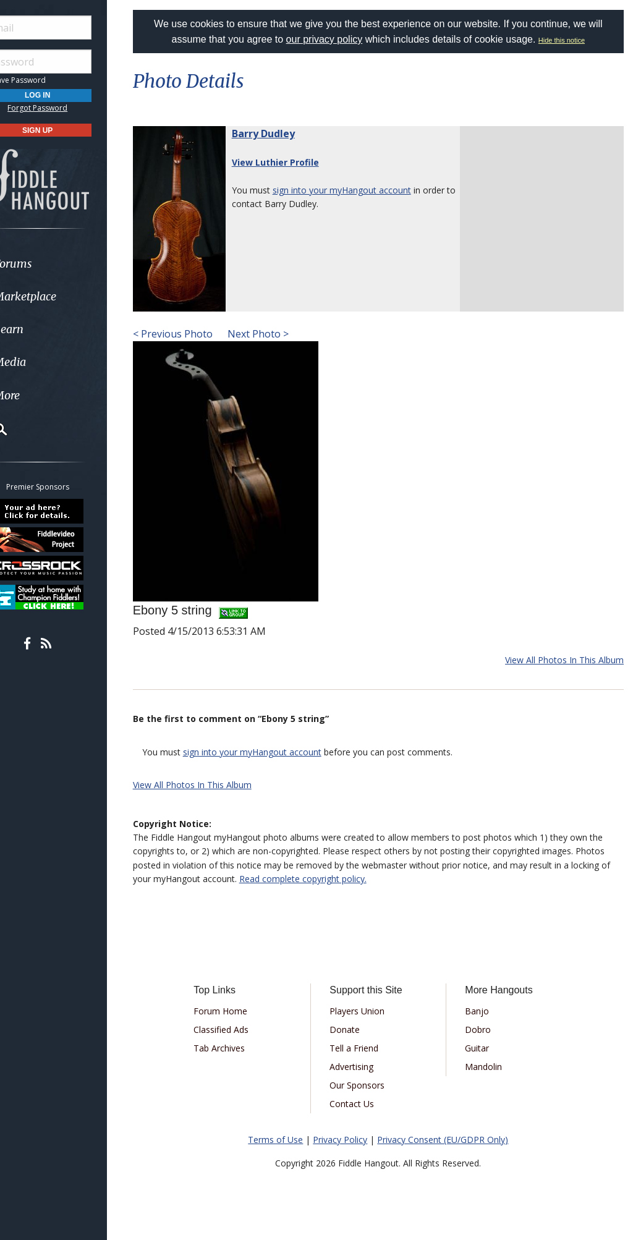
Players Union (367, 1011)
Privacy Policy (348, 1139)
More (39, 395)
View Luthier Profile (290, 162)
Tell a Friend (364, 1048)
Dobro (483, 1029)
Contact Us (362, 1104)
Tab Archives (234, 1048)
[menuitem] (69, 263)
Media (42, 362)
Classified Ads (235, 1029)
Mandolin (489, 1066)
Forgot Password (70, 108)
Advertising (362, 1066)
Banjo (482, 1011)
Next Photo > (272, 334)
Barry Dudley (278, 133)
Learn (41, 329)
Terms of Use (283, 1139)
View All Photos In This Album (564, 660)
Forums (45, 264)
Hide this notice (569, 40)
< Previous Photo (188, 334)
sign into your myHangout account (357, 190)
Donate (355, 1029)
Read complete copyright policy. (329, 879)
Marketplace (57, 296)
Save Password (46, 80)
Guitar (482, 1048)
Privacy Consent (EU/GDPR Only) (450, 1139)
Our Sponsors (367, 1085)
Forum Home (235, 1011)
